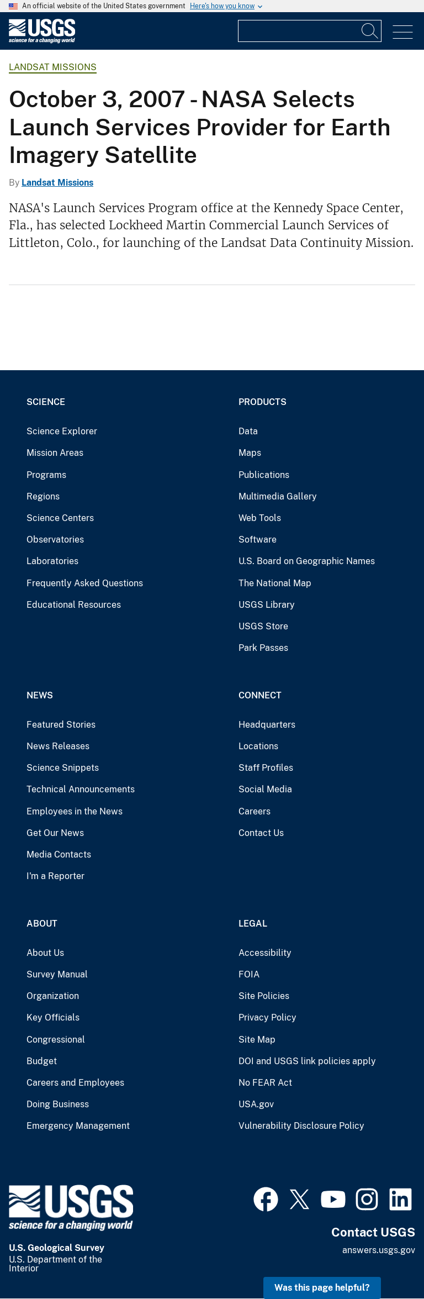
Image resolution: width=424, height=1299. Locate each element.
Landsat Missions (53, 67)
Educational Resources (73, 604)
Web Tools (260, 518)
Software (258, 539)
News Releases (57, 746)
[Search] (370, 31)
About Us (45, 953)
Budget (41, 1061)
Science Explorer (61, 431)
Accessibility (265, 953)
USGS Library (267, 604)
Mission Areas (54, 453)
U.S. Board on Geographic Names (307, 561)
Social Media (265, 789)
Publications (264, 475)
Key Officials (53, 1017)
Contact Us (261, 833)
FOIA (249, 974)
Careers (255, 811)
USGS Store (263, 626)
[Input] (309, 31)
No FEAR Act (265, 1082)
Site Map (257, 1039)
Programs (46, 475)
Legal (253, 923)
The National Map (275, 583)
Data (248, 431)
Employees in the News (74, 811)
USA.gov (256, 1104)
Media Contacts (58, 854)
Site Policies (264, 996)
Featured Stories (61, 724)
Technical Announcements (80, 789)
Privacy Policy (267, 1017)
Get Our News (55, 833)
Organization (52, 996)
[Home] (42, 40)
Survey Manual (57, 974)
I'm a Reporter (55, 876)
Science (45, 402)
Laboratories (52, 561)
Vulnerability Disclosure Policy (301, 1126)
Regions (43, 496)
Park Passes (263, 648)
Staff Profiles (266, 767)
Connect (260, 695)
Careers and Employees (75, 1082)
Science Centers (60, 518)
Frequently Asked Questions (84, 583)
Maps (250, 453)
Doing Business (57, 1104)
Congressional (55, 1039)
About (41, 923)
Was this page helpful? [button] (322, 1287)
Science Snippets (62, 767)
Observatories (55, 539)
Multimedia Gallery (278, 496)
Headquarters (267, 724)
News (39, 695)
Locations (258, 746)
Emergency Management (78, 1126)
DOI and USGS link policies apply (307, 1061)
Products (263, 402)
